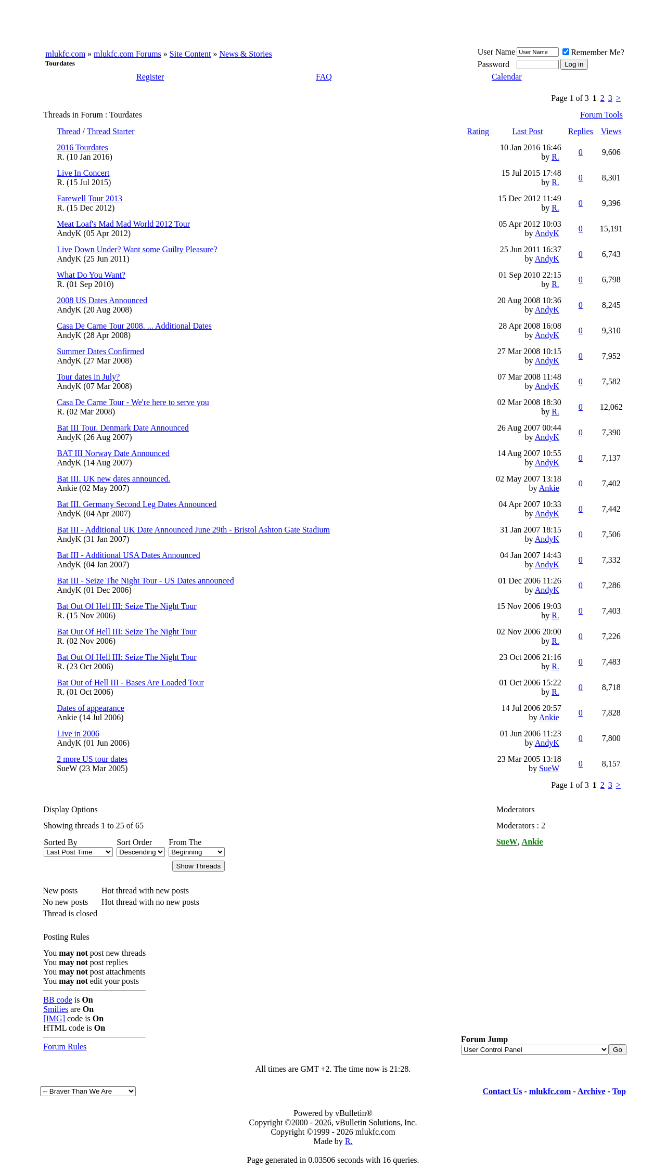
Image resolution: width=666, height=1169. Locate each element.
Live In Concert (83, 172)
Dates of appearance (90, 708)
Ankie (67, 488)
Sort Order (134, 842)
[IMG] (54, 1018)
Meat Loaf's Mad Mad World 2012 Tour (123, 223)
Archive (592, 1091)
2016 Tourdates (82, 147)
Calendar (507, 76)
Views (611, 131)
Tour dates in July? (88, 376)
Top (619, 1091)
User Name (496, 51)
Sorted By (60, 842)
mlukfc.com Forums (127, 53)
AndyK (69, 233)
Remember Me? (593, 52)
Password (493, 64)
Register (150, 76)
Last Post (527, 131)
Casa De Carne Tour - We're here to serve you (133, 402)
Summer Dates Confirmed (100, 351)
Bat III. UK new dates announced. (113, 478)
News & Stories (245, 53)
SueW (67, 768)
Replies (580, 131)
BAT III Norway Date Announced (113, 453)
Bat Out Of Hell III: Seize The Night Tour (126, 606)
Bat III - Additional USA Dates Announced (128, 555)
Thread (68, 131)
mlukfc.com (65, 53)
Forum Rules (64, 1046)
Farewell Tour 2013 (89, 198)
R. (61, 156)
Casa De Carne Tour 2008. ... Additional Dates (134, 325)
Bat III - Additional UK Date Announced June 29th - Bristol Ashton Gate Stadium (193, 529)
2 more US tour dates (92, 759)
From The (185, 842)
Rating (478, 131)
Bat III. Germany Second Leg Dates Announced (136, 504)
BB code (57, 999)
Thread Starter (111, 131)
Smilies (55, 1009)
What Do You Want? (91, 274)
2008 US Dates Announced (102, 300)
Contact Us (502, 1091)
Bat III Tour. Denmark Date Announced (123, 427)
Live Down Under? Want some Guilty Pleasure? (137, 249)
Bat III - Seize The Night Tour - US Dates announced (145, 580)
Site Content (190, 53)
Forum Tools (601, 114)
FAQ (324, 76)
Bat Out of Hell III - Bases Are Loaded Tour (130, 682)
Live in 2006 (78, 733)
